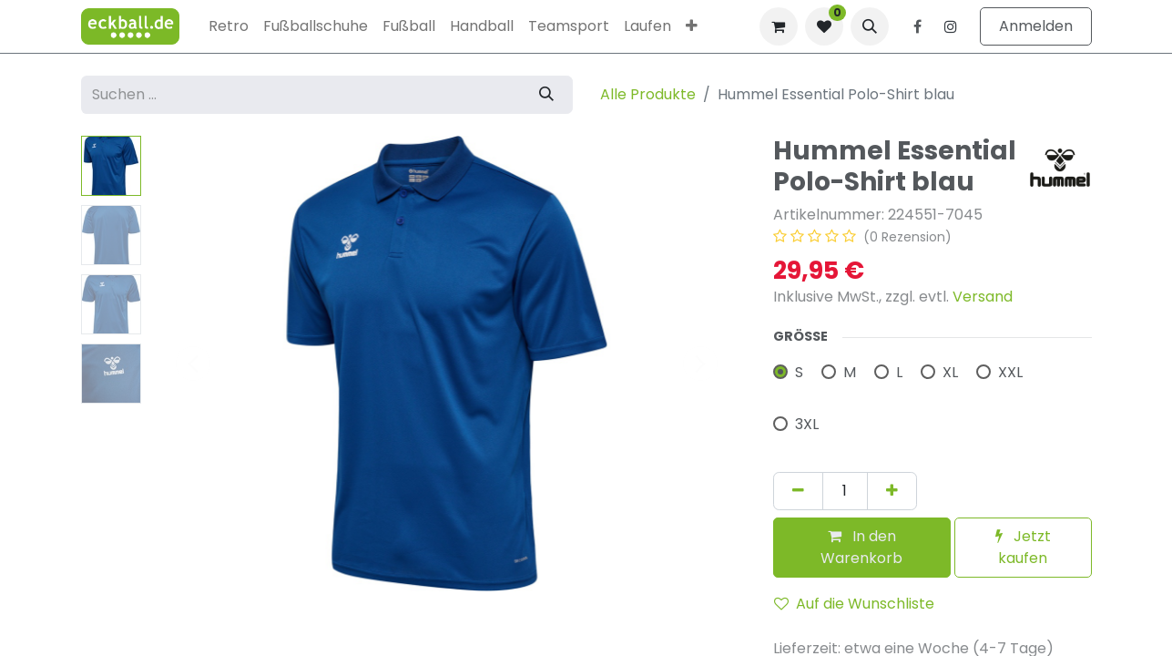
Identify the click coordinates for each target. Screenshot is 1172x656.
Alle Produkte (648, 94)
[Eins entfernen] (798, 491)
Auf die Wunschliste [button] (854, 603)
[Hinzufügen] (892, 491)
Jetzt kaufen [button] (1023, 547)
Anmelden (1036, 25)
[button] (870, 26)
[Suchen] (546, 95)
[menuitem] (228, 26)
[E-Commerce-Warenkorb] (778, 26)
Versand (983, 296)
